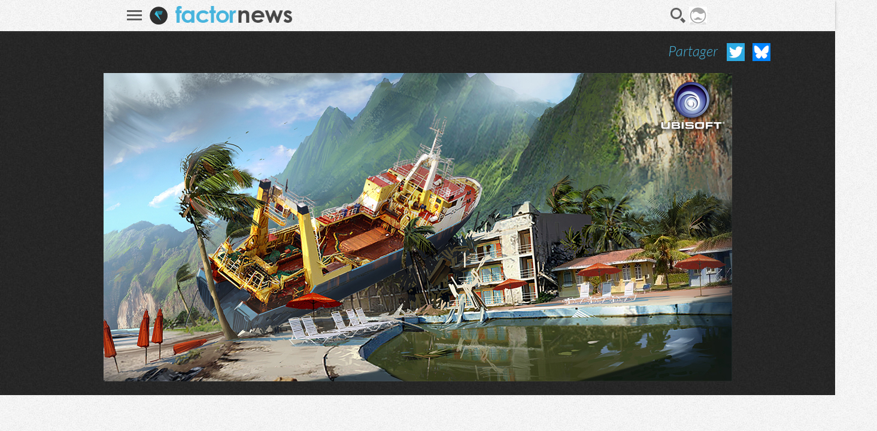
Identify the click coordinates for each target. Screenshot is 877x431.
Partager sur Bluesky (761, 52)
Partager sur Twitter (736, 52)
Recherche (678, 16)
